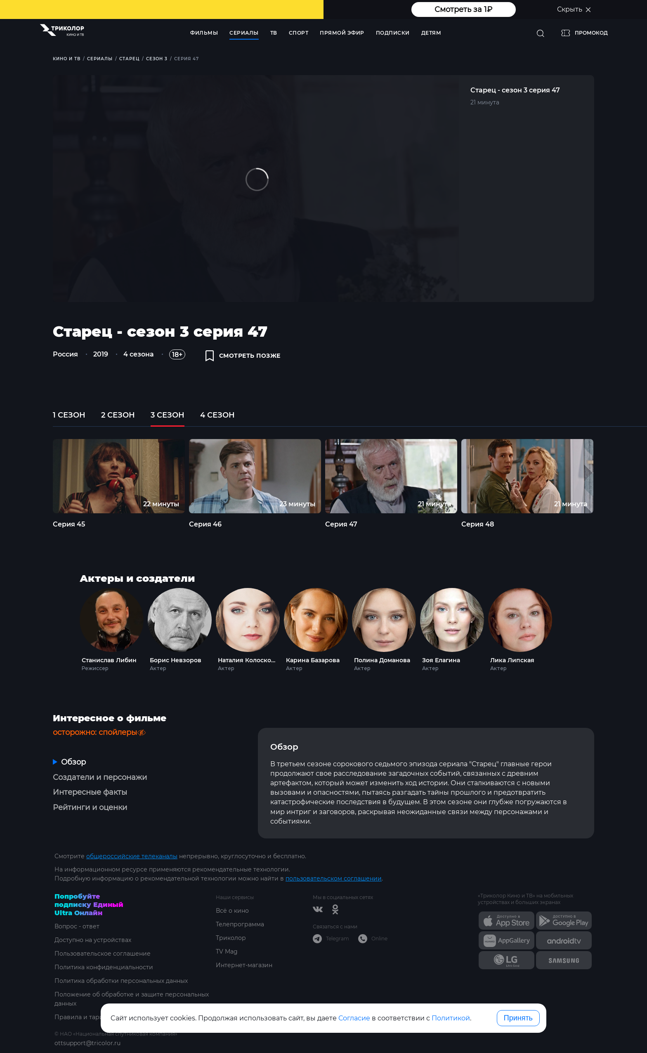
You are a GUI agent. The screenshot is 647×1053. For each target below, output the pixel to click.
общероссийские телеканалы (131, 856)
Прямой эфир (342, 33)
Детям (431, 33)
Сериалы (244, 33)
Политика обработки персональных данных (121, 981)
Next (608, 476)
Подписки (393, 33)
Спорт (299, 33)
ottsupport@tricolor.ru (87, 1043)
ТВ (273, 33)
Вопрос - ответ (76, 926)
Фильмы (204, 33)
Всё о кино (232, 910)
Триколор (231, 938)
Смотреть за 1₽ (463, 9)
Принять (518, 1018)
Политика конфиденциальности (103, 967)
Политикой (451, 1018)
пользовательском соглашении (334, 878)
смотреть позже (243, 355)
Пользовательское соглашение (102, 953)
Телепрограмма (240, 924)
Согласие (354, 1018)
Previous (39, 476)
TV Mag (227, 951)
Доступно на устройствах (92, 940)
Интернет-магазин (244, 965)
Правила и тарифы (83, 1017)
